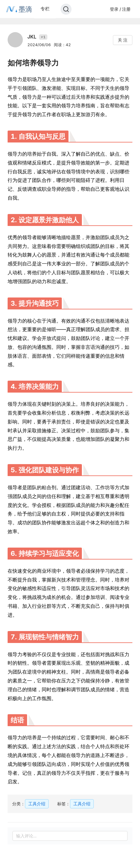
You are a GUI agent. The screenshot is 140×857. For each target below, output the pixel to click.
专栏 (45, 9)
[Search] (66, 9)
